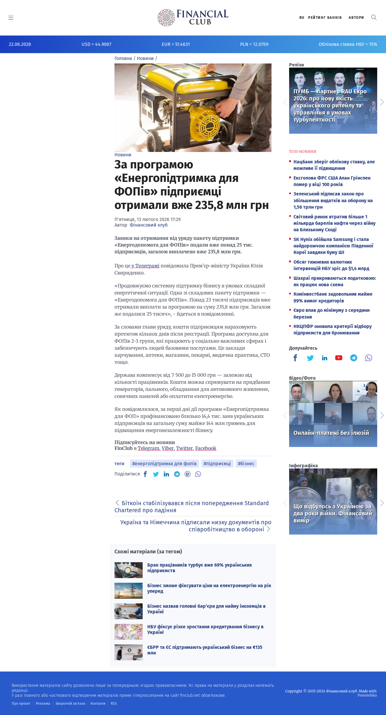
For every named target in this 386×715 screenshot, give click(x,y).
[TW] (156, 474)
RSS (114, 703)
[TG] (177, 474)
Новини (123, 155)
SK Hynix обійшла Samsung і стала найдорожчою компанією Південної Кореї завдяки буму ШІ (333, 246)
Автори (356, 18)
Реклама (43, 703)
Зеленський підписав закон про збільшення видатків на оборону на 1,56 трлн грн (333, 200)
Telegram (148, 448)
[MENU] (11, 17)
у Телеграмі (144, 266)
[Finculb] (296, 358)
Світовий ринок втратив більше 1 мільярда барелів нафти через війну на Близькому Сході (334, 223)
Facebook (205, 448)
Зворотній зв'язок (70, 703)
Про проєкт (21, 703)
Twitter (184, 448)
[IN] (166, 474)
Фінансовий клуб (149, 225)
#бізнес (246, 463)
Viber (168, 448)
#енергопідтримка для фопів (164, 463)
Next (382, 101)
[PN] (188, 474)
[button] (374, 17)
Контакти (97, 703)
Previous (285, 101)
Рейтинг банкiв (325, 18)
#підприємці (217, 463)
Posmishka (367, 695)
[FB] (145, 474)
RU (302, 18)
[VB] (198, 474)
